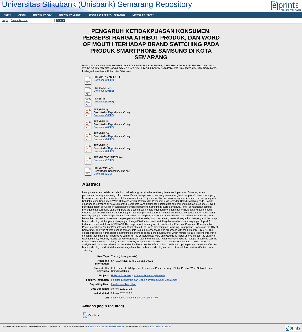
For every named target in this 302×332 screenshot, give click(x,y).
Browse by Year (42, 14)
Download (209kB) (104, 151)
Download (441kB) (104, 101)
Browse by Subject (70, 14)
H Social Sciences (121, 275)
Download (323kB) (104, 160)
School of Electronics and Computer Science (105, 326)
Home (7, 14)
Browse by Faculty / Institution (107, 14)
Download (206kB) (104, 90)
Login (5, 20)
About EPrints (155, 326)
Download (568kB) (104, 115)
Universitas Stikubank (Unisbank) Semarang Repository (97, 4)
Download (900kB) (104, 79)
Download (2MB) (103, 173)
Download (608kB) (104, 139)
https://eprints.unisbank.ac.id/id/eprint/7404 (134, 297)
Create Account (19, 20)
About (22, 14)
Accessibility (167, 326)
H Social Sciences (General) (149, 275)
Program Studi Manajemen (162, 279)
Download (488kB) (104, 127)
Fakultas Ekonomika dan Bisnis (128, 279)
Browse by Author (143, 14)
